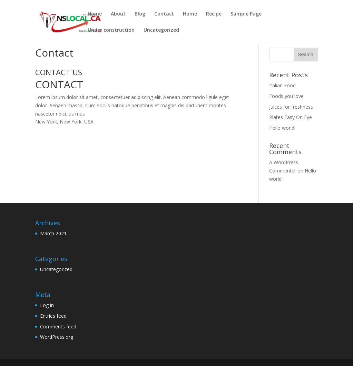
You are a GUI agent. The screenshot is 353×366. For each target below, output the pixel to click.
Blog (140, 14)
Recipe (214, 14)
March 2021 (53, 233)
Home (95, 14)
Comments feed (58, 326)
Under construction (111, 30)
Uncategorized (161, 30)
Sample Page (246, 14)
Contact (164, 14)
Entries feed (53, 316)
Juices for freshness (291, 106)
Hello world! (282, 128)
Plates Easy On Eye (290, 117)
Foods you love (286, 96)
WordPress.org (56, 337)
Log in (47, 305)
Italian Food (282, 85)
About (118, 14)
